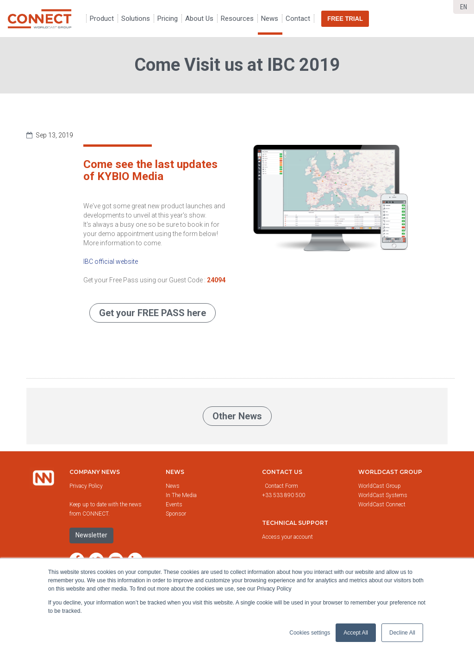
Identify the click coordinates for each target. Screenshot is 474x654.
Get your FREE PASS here (152, 312)
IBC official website (110, 261)
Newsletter (91, 535)
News (175, 471)
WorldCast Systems (382, 495)
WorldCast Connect (381, 504)
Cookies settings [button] (309, 632)
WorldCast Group (379, 486)
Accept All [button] (355, 632)
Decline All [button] (402, 632)
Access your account (287, 537)
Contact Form (282, 486)
